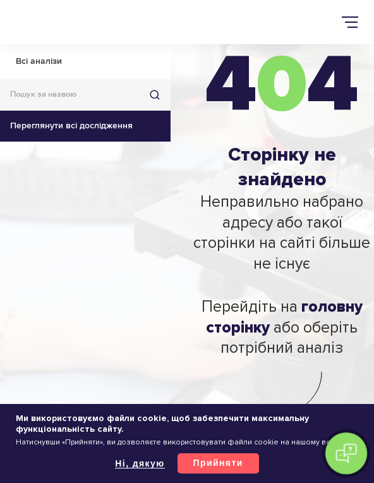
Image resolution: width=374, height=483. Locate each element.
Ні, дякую (139, 463)
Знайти (155, 95)
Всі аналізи (39, 61)
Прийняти (218, 463)
